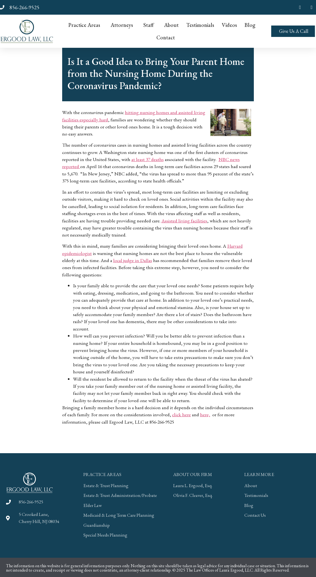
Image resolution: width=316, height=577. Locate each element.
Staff (149, 25)
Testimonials (200, 25)
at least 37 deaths (147, 159)
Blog (250, 25)
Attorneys (123, 25)
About (171, 25)
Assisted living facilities (184, 220)
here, (205, 414)
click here (181, 414)
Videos (229, 25)
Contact (165, 37)
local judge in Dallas (132, 260)
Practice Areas (85, 25)
